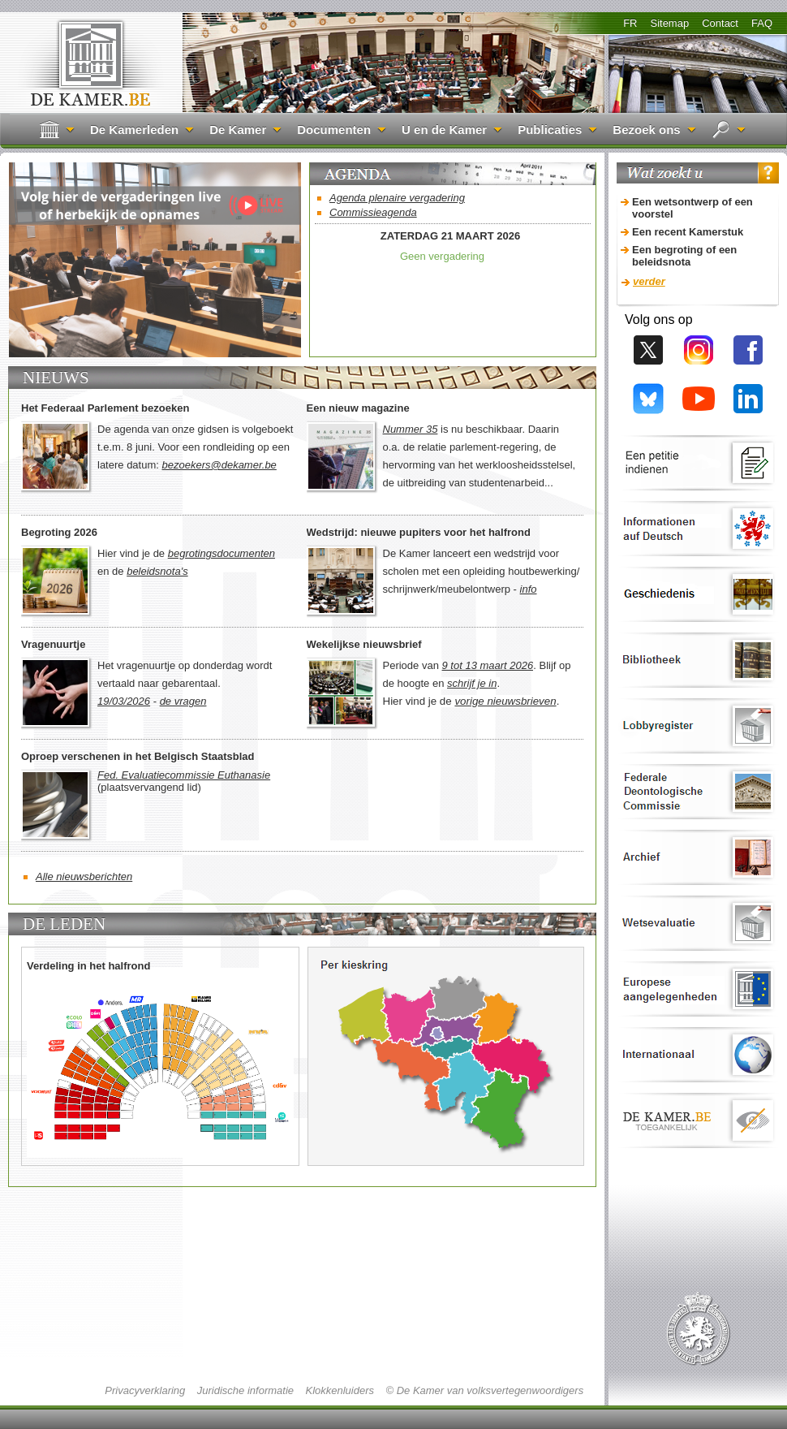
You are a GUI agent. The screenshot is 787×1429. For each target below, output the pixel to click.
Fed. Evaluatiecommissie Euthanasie (183, 775)
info (528, 589)
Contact (720, 23)
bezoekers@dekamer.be (219, 465)
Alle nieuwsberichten (84, 876)
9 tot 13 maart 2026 (488, 665)
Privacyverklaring (145, 1390)
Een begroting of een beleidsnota (684, 256)
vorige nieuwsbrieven (505, 701)
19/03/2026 (123, 701)
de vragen (183, 701)
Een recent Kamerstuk (687, 232)
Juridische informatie (245, 1390)
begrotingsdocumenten (221, 553)
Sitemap (669, 23)
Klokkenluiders (339, 1390)
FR (630, 23)
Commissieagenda (373, 212)
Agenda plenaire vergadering (397, 198)
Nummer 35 (410, 429)
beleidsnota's (157, 571)
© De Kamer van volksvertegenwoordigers (484, 1390)
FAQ (761, 23)
